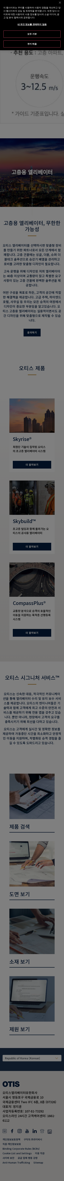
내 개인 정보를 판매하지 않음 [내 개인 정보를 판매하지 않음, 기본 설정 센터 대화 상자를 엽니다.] (32, 20)
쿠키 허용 (32, 40)
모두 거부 (32, 30)
